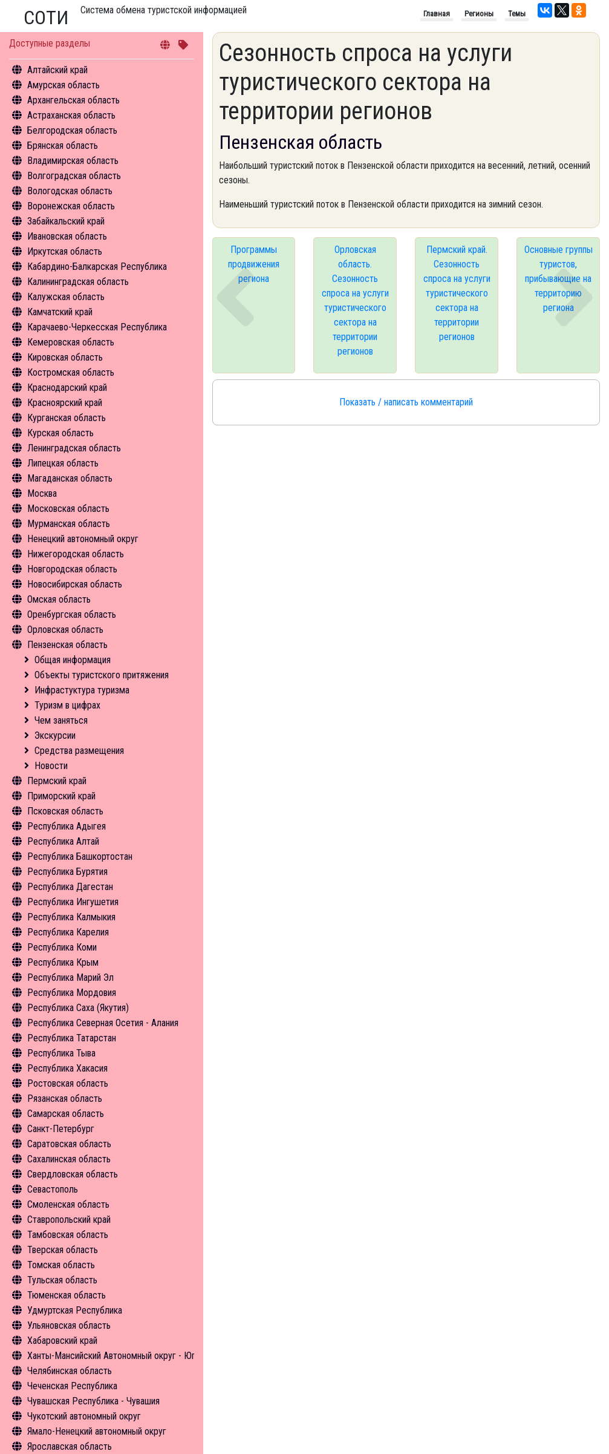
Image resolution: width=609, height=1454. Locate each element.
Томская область (61, 1265)
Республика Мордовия (71, 992)
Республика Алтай (63, 841)
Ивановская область (67, 236)
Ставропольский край (69, 1219)
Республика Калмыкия (71, 917)
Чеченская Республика (72, 1386)
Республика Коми (62, 947)
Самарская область (65, 1113)
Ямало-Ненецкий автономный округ (96, 1431)
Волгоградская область (74, 176)
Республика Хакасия (67, 1068)
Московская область (68, 508)
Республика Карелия (68, 932)
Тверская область (62, 1250)
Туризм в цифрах (67, 705)
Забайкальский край (66, 221)
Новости (51, 765)
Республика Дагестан (70, 886)
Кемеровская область (70, 342)
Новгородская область (72, 569)
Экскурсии (55, 735)
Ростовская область (67, 1083)
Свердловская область (72, 1174)
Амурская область (63, 85)
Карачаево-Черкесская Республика (97, 327)
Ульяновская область (69, 1325)
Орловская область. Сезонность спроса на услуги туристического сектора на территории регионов (355, 300)
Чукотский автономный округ (84, 1416)
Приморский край (61, 796)
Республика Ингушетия (73, 902)
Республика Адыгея (66, 826)
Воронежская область (71, 206)
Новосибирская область (74, 584)
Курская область (60, 433)
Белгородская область (72, 130)
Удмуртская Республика (74, 1310)
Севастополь (52, 1189)
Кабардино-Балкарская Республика (97, 266)
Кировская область (65, 357)
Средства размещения (79, 750)
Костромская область (70, 372)
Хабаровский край (62, 1340)
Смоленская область (68, 1204)
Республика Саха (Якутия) (78, 1008)
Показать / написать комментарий (406, 402)
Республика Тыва (61, 1053)
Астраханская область (71, 115)
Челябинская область (69, 1371)
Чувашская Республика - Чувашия (93, 1401)
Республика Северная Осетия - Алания (102, 1023)
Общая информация (72, 660)
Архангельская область (73, 100)
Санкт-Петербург (60, 1129)
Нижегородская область (75, 554)
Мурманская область (68, 523)
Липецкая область (63, 463)
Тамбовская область (67, 1234)
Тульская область (62, 1280)
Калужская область (66, 297)
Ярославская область (69, 1446)
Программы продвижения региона (253, 264)
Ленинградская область (74, 448)
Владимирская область (73, 160)
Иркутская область (64, 251)
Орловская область (65, 629)
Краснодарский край (67, 387)
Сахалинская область (69, 1159)
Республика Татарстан (71, 1038)
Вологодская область (69, 191)
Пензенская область (67, 644)
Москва (42, 493)
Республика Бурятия (67, 871)
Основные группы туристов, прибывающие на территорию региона (558, 278)
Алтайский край (57, 70)
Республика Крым (63, 962)
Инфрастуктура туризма (81, 690)
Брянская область (62, 145)
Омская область (59, 599)
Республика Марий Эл (70, 977)
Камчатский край (60, 312)
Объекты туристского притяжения (101, 675)
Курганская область (66, 418)
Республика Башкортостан (79, 856)
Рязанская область (64, 1098)
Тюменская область (66, 1295)
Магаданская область (69, 478)
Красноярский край (64, 402)
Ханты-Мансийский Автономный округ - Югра (115, 1355)
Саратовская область (69, 1144)
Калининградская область (78, 281)
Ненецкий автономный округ (82, 539)
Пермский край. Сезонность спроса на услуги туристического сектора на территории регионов (456, 293)
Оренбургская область (71, 614)
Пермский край (56, 781)
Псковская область (65, 811)
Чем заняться (61, 720)
